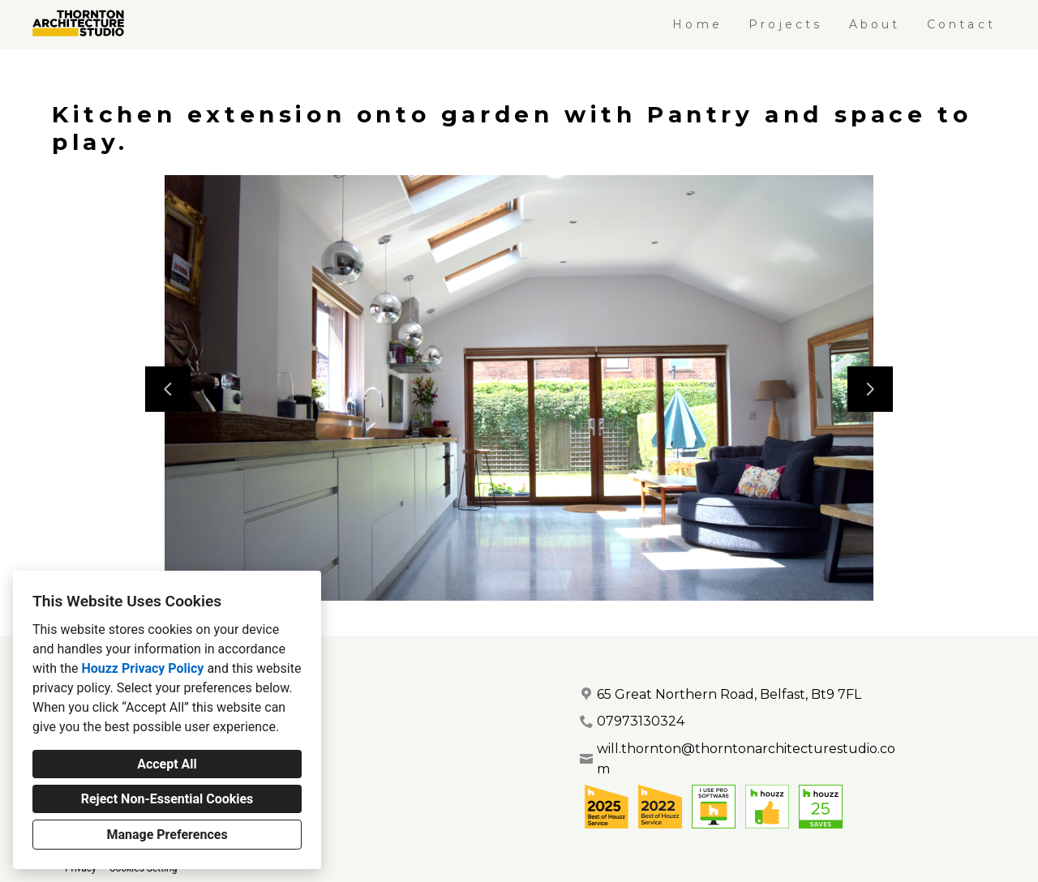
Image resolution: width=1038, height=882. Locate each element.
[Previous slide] (168, 389)
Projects (785, 24)
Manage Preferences (166, 834)
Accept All (167, 764)
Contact (961, 24)
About (875, 24)
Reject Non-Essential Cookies (167, 799)
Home (697, 24)
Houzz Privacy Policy (142, 668)
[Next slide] (870, 389)
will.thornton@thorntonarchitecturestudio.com (746, 759)
